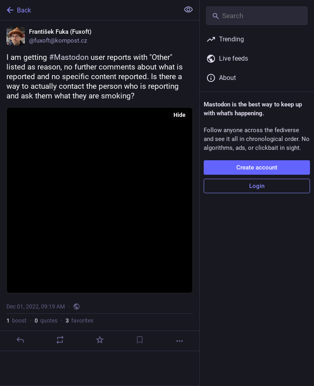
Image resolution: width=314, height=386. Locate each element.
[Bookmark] (140, 340)
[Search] (257, 15)
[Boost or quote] (60, 340)
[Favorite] (100, 340)
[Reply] (20, 340)
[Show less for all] (188, 9)
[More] (179, 341)
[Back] (89, 10)
